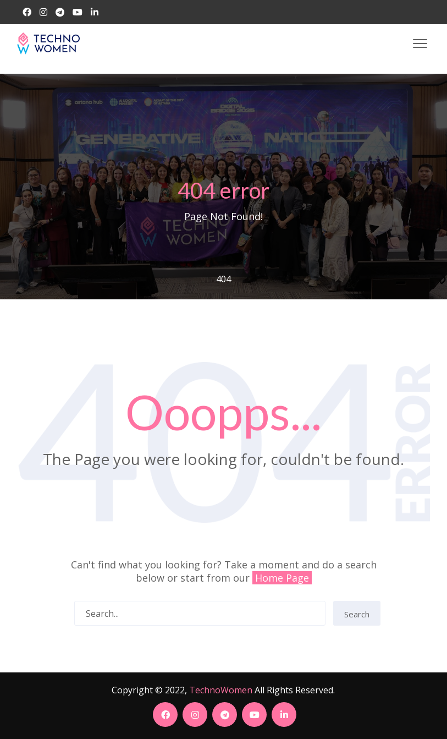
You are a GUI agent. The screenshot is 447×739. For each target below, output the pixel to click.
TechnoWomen (220, 690)
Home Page (282, 577)
